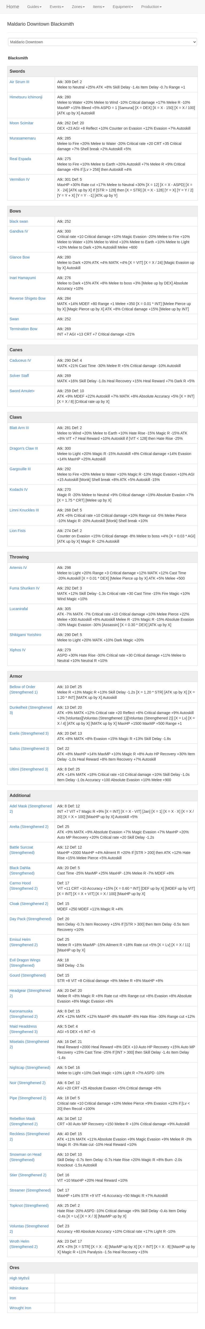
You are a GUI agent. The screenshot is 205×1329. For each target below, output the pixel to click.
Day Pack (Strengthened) (31, 919)
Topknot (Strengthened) (29, 1205)
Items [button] (99, 7)
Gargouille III (20, 469)
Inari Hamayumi (23, 278)
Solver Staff (19, 375)
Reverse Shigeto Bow (28, 298)
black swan (19, 221)
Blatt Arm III (19, 428)
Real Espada (20, 159)
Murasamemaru (23, 138)
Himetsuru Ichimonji (26, 97)
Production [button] (151, 7)
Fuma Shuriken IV (25, 588)
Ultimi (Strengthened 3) (29, 769)
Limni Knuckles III (24, 510)
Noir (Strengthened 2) (28, 1083)
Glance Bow (20, 257)
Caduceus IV (20, 360)
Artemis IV (18, 567)
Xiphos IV (18, 650)
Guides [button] (34, 7)
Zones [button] (78, 7)
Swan (14, 319)
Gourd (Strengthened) (28, 975)
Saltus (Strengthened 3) (29, 748)
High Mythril (19, 1278)
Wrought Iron (20, 1308)
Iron (13, 1298)
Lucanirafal (19, 609)
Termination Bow (23, 329)
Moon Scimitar (21, 123)
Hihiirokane (19, 1288)
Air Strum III (19, 82)
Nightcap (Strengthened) (30, 1067)
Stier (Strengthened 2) (28, 1175)
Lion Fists (18, 531)
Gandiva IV (19, 231)
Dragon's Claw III (24, 448)
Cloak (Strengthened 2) (29, 904)
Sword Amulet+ (22, 391)
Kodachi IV (19, 489)
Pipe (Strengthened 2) (28, 1098)
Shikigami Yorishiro (25, 635)
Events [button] (57, 7)
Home (12, 6)
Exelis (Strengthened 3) (29, 733)
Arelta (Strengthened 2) (29, 827)
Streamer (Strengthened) (30, 1190)
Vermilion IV (20, 179)
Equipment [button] (123, 7)
